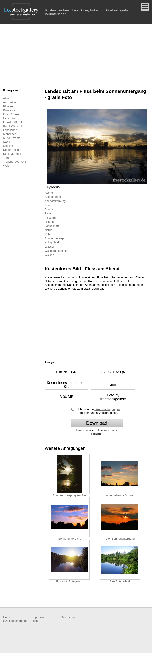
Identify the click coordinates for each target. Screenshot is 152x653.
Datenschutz (69, 617)
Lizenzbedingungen (107, 409)
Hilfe (35, 620)
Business (9, 110)
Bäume (49, 209)
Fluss (48, 213)
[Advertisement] (76, 53)
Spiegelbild (52, 242)
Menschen (9, 134)
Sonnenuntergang (56, 238)
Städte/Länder (12, 153)
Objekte (8, 145)
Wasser (49, 246)
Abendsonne (53, 196)
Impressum (39, 617)
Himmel (49, 221)
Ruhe (48, 234)
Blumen (8, 106)
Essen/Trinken (12, 114)
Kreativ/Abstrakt (13, 126)
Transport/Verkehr (14, 161)
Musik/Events (11, 138)
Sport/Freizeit (11, 149)
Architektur (10, 102)
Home (7, 617)
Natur (6, 141)
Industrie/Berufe (13, 122)
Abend (49, 192)
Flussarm (50, 217)
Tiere (6, 157)
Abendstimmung (55, 201)
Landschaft (10, 130)
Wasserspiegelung (56, 250)
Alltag (6, 98)
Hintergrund (10, 118)
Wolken (49, 255)
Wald (6, 165)
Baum (48, 205)
